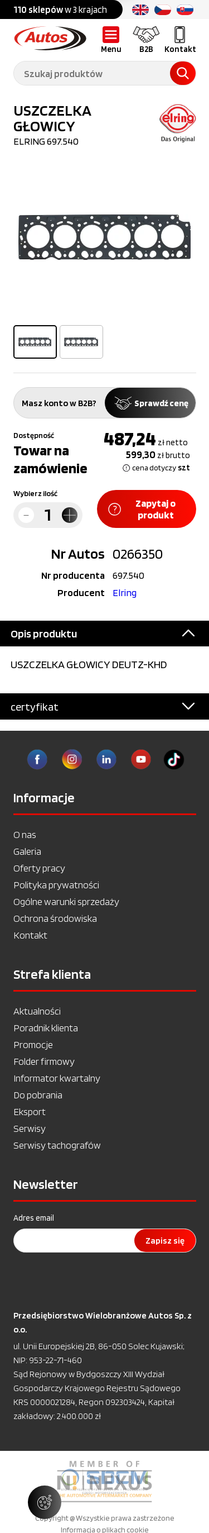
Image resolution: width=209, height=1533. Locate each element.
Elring (125, 592)
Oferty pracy (39, 868)
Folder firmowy (44, 1061)
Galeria (27, 851)
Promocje (33, 1044)
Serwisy (29, 1128)
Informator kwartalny (56, 1078)
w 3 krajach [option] (60, 9)
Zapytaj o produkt (142, 509)
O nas (24, 834)
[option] (104, 237)
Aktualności (37, 1011)
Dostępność (33, 435)
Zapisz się (164, 1240)
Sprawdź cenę (150, 403)
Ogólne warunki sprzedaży (66, 901)
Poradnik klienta (45, 1028)
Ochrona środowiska (55, 918)
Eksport (29, 1111)
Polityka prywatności (56, 885)
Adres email (33, 1218)
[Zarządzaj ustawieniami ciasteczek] (44, 1502)
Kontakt (30, 935)
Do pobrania (37, 1095)
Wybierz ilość (35, 493)
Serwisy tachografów (57, 1145)
